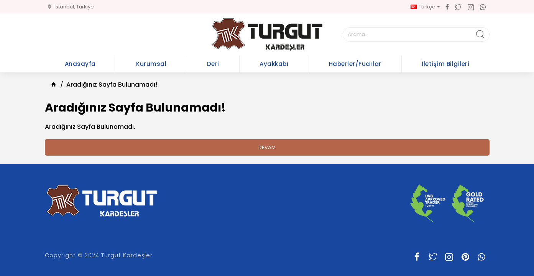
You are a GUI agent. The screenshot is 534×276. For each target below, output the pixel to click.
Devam (267, 147)
